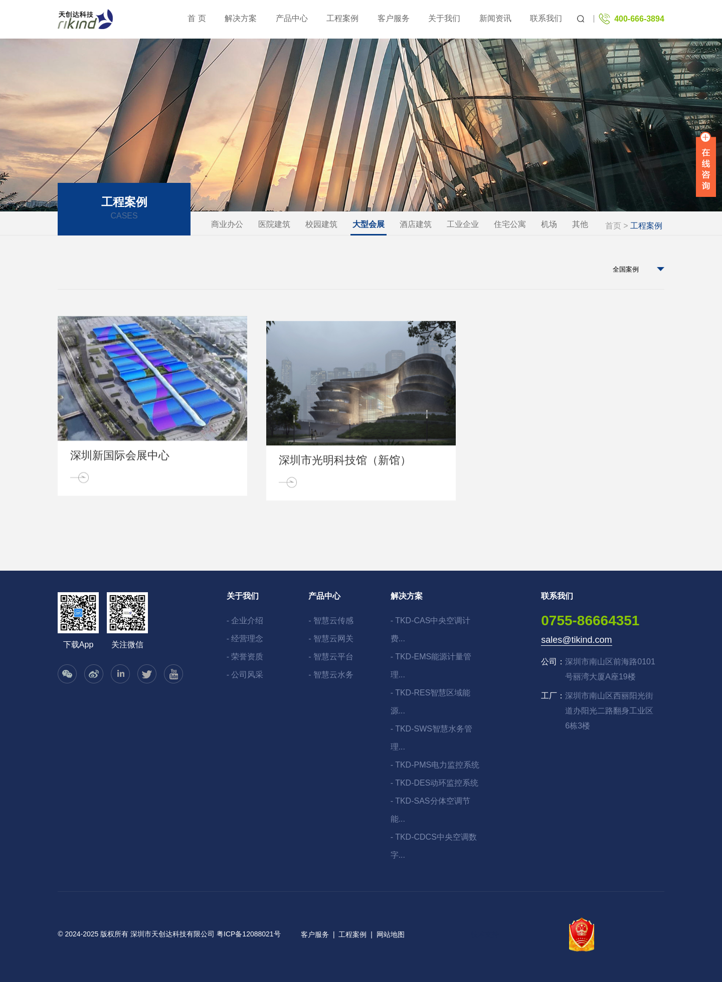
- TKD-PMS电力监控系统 (435, 765)
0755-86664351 (590, 620)
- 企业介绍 (245, 620)
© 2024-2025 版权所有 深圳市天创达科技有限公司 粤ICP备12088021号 (169, 933)
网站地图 (391, 934)
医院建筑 (274, 224)
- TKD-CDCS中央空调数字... (434, 846)
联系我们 (546, 18)
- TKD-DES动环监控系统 (435, 783)
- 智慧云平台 (330, 656)
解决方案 (241, 18)
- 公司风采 (245, 674)
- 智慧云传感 (330, 620)
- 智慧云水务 (330, 674)
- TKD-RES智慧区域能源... (431, 701)
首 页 (197, 18)
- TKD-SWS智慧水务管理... (431, 737)
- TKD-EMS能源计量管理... (431, 665)
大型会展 (368, 224)
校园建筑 (321, 224)
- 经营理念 (245, 638)
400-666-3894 (639, 19)
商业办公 (227, 224)
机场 (549, 224)
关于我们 (444, 18)
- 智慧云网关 (330, 638)
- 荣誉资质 (245, 656)
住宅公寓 (510, 224)
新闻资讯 (495, 18)
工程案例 (342, 18)
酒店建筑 (416, 224)
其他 (580, 224)
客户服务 (394, 18)
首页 (613, 225)
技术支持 (485, 934)
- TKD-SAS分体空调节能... (430, 810)
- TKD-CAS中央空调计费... (431, 629)
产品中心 (292, 18)
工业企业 (463, 224)
